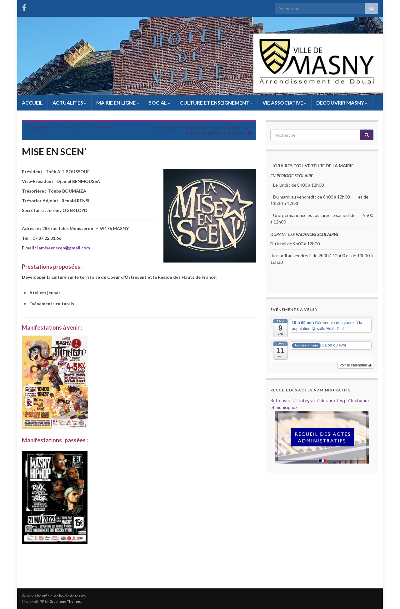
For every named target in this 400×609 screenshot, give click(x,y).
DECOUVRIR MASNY (342, 103)
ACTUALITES (69, 103)
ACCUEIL (32, 103)
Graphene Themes (65, 601)
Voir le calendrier (355, 365)
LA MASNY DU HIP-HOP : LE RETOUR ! (71, 127)
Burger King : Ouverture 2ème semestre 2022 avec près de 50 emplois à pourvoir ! (202, 130)
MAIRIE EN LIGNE (117, 103)
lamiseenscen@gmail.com (63, 247)
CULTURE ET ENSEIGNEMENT (216, 103)
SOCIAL (159, 103)
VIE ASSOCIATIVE (284, 103)
